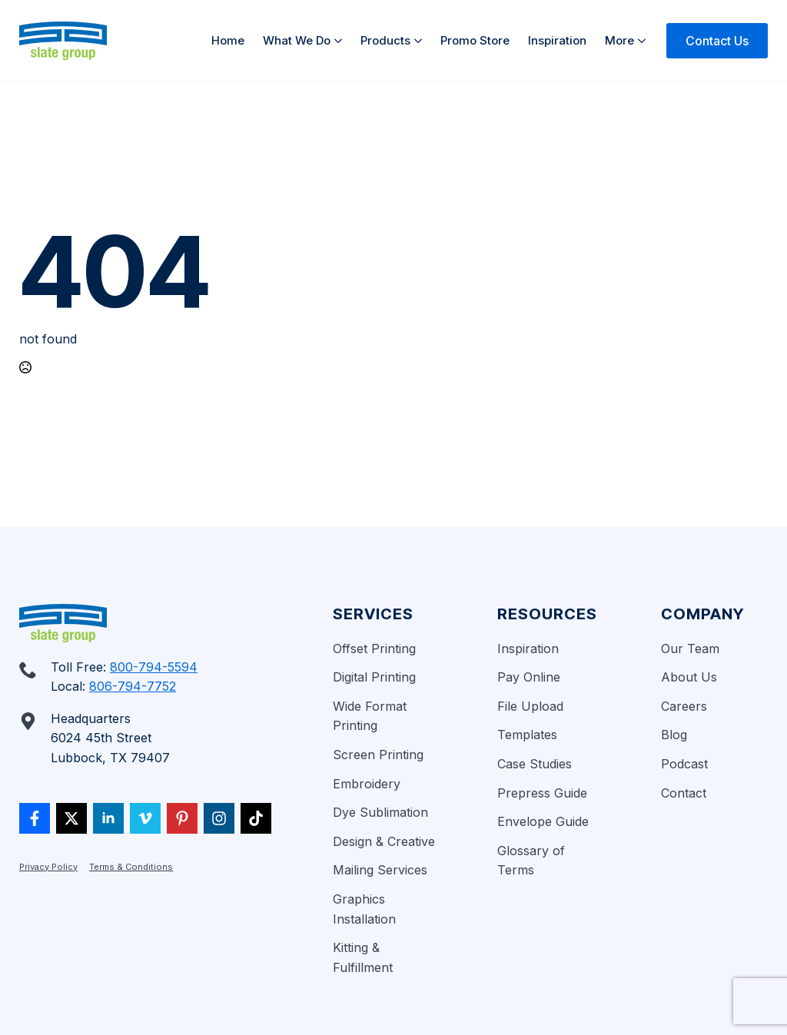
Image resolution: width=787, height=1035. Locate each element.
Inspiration (557, 40)
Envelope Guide (543, 821)
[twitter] (71, 818)
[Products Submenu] (420, 40)
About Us (689, 677)
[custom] (34, 818)
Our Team (690, 648)
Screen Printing (378, 754)
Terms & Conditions (131, 866)
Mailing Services (380, 869)
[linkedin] (108, 818)
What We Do (296, 40)
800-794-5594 (154, 667)
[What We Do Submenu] (340, 40)
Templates (527, 734)
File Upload (530, 706)
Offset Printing (374, 648)
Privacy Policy (48, 866)
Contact (683, 793)
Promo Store (475, 40)
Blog (674, 734)
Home (227, 40)
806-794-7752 (132, 686)
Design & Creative (384, 841)
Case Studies (534, 763)
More (619, 40)
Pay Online (528, 677)
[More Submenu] (644, 40)
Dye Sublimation (380, 812)
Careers (684, 706)
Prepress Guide (542, 793)
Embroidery (366, 783)
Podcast (684, 763)
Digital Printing (374, 677)
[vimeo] (145, 818)
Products (385, 40)
